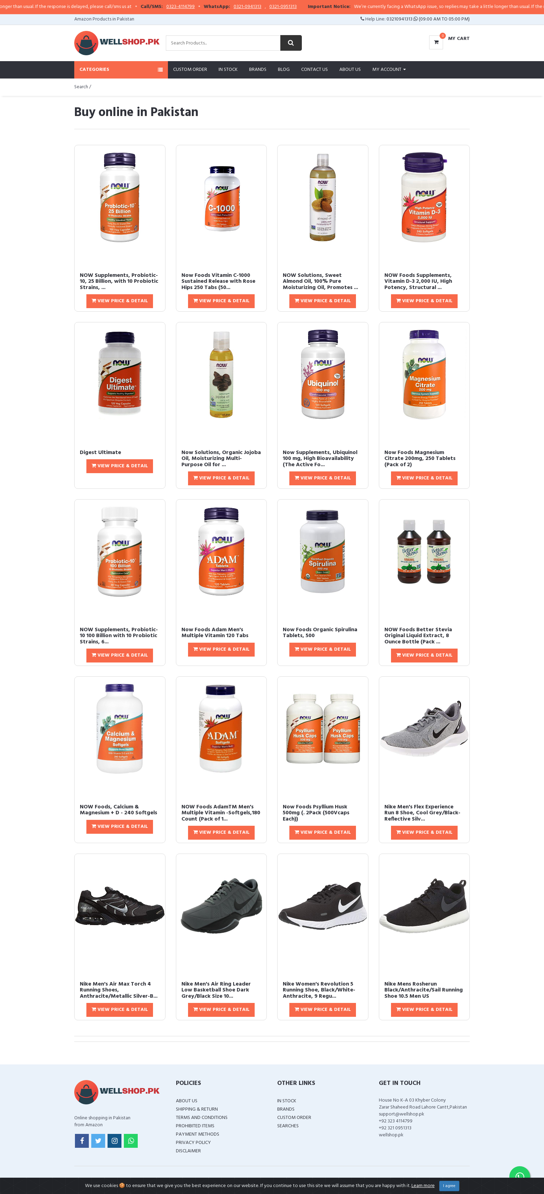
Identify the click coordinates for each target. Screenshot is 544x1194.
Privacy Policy (193, 1143)
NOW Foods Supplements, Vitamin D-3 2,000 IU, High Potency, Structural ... (418, 281)
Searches (288, 1126)
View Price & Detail (120, 301)
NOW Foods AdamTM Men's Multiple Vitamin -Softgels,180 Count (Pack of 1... (220, 813)
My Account (389, 70)
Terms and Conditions (202, 1118)
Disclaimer (188, 1151)
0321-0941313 (268, 6)
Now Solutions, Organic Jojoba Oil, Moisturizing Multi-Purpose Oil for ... (221, 458)
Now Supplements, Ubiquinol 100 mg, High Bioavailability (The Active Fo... (320, 458)
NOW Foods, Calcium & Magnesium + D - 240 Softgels (118, 810)
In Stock (228, 70)
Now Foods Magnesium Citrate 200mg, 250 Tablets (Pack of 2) (420, 458)
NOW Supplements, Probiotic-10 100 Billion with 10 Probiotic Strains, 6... (119, 636)
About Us (350, 70)
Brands (257, 70)
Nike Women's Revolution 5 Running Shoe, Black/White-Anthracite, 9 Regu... (319, 990)
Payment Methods (197, 1134)
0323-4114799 (201, 6)
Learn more (423, 1186)
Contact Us (314, 70)
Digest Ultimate (100, 452)
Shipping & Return (197, 1109)
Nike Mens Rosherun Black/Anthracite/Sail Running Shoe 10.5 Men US (423, 990)
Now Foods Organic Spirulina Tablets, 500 (320, 633)
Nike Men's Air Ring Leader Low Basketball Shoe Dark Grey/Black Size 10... (216, 990)
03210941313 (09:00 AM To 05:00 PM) (428, 19)
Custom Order (190, 70)
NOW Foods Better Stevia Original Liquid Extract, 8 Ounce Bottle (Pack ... (418, 636)
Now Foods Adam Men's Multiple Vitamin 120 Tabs (214, 633)
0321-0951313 (303, 6)
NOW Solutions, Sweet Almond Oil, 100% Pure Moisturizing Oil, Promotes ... (320, 281)
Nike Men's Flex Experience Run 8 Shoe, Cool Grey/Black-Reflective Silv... (422, 813)
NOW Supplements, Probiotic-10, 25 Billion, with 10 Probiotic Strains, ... (119, 281)
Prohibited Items (195, 1126)
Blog (284, 70)
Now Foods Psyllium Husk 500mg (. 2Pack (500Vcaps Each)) (316, 813)
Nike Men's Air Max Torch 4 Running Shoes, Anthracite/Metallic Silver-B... (119, 990)
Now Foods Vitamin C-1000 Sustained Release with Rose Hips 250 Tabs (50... (218, 281)
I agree (449, 1186)
